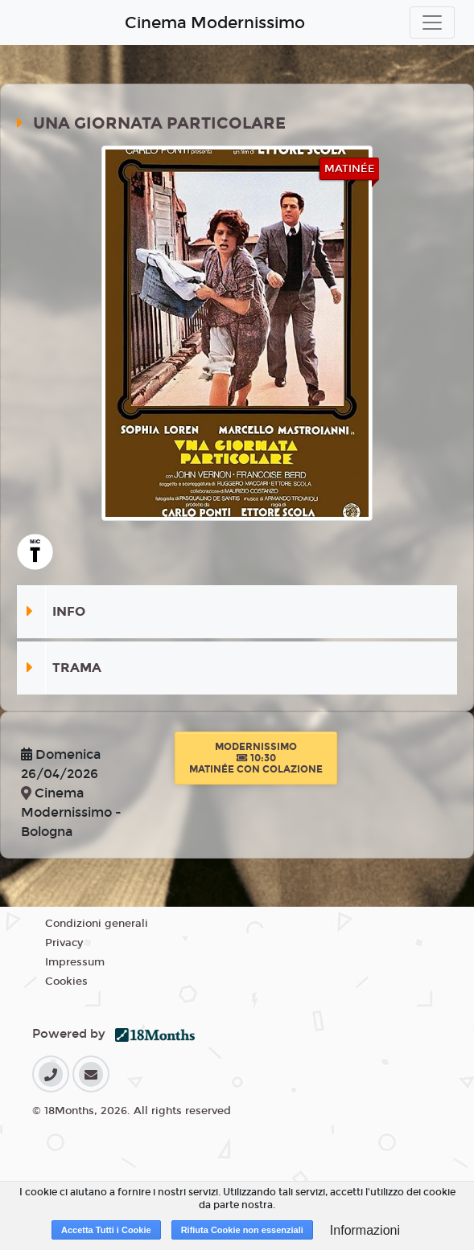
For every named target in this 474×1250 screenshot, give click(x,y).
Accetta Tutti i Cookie (106, 1230)
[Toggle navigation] (432, 22)
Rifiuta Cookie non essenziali (242, 1230)
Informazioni (365, 1230)
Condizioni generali (96, 923)
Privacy (64, 942)
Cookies (66, 981)
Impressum (75, 962)
